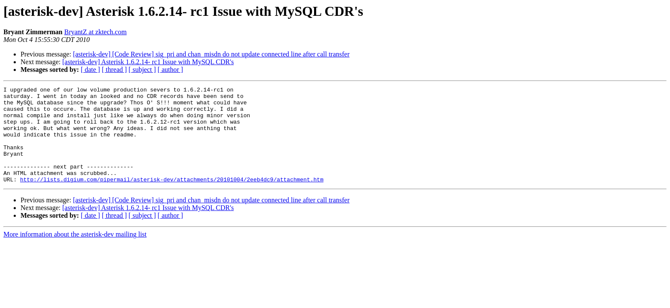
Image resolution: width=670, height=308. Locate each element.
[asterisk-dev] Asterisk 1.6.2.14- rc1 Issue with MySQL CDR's (148, 61)
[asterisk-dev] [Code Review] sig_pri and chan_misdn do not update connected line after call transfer (211, 54)
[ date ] (90, 69)
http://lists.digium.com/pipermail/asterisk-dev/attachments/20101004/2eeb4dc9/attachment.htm (171, 198)
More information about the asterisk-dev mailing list (75, 253)
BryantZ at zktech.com (95, 32)
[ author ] (170, 69)
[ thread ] (114, 69)
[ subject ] (142, 69)
